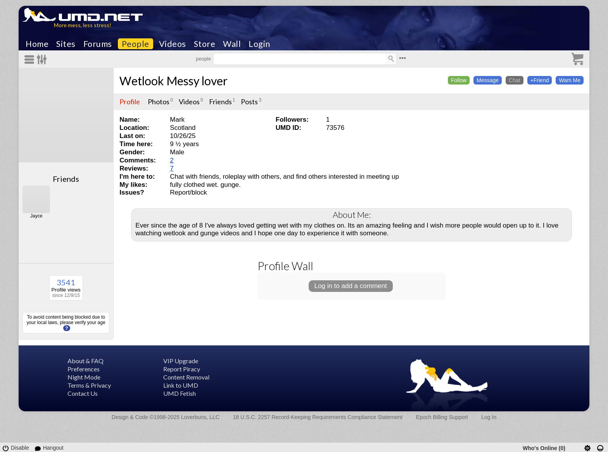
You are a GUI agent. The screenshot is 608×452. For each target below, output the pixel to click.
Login (259, 44)
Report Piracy (181, 369)
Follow (458, 80)
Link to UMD (180, 385)
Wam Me (569, 80)
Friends (66, 178)
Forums (97, 44)
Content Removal (186, 377)
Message (488, 80)
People (135, 44)
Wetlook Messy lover (173, 81)
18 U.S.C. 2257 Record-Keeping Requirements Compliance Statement (317, 417)
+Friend (539, 80)
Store (205, 44)
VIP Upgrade (180, 360)
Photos (158, 101)
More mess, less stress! (82, 25)
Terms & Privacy (89, 385)
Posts (249, 101)
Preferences (83, 369)
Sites (66, 44)
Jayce (36, 216)
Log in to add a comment (350, 286)
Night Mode (83, 377)
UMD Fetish (179, 393)
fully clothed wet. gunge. (205, 184)
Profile (129, 101)
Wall (232, 44)
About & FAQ (85, 360)
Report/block (188, 192)
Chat (514, 80)
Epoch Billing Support (442, 417)
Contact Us (82, 393)
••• (402, 58)
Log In (488, 417)
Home (37, 44)
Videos (172, 44)
